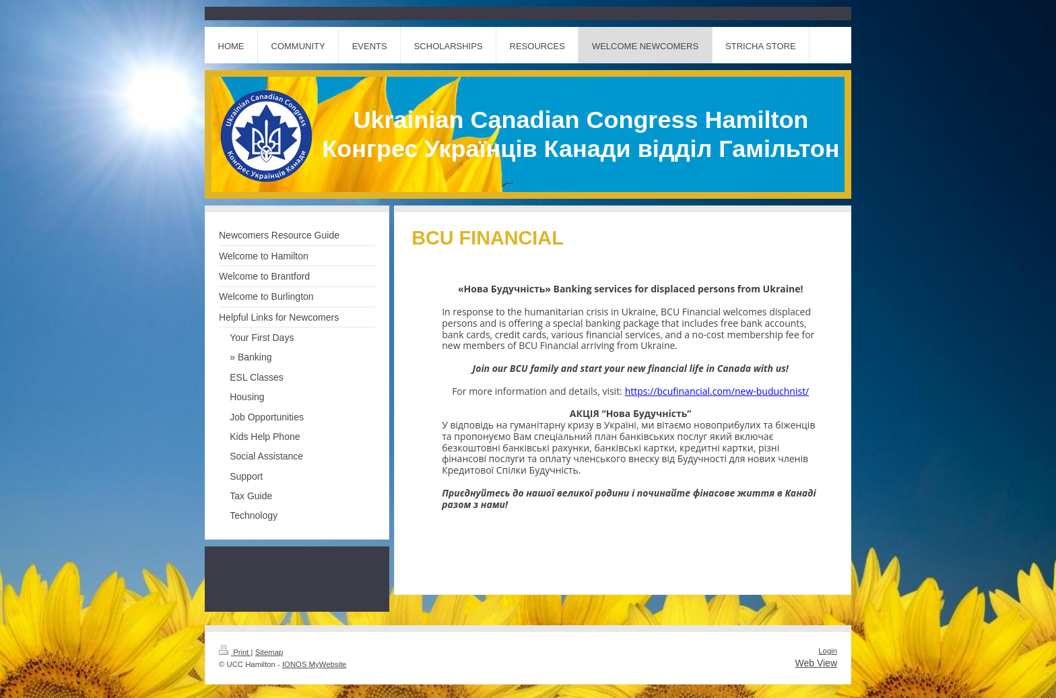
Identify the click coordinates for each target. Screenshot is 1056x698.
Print (235, 652)
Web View (816, 663)
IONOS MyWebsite (314, 664)
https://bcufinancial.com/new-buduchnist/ (717, 391)
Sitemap (269, 652)
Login (827, 651)
